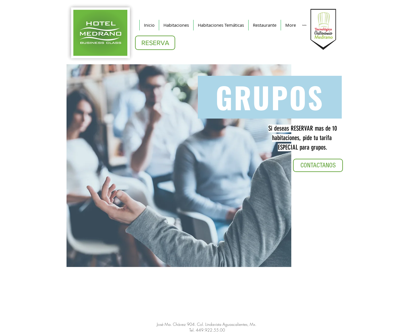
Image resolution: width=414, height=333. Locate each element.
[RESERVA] (155, 43)
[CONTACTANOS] (318, 165)
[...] (304, 23)
